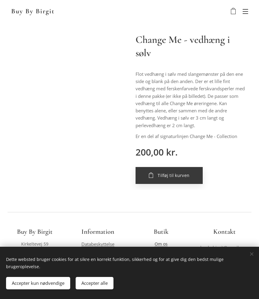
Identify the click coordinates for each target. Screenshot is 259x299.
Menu (245, 11)
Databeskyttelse (97, 244)
